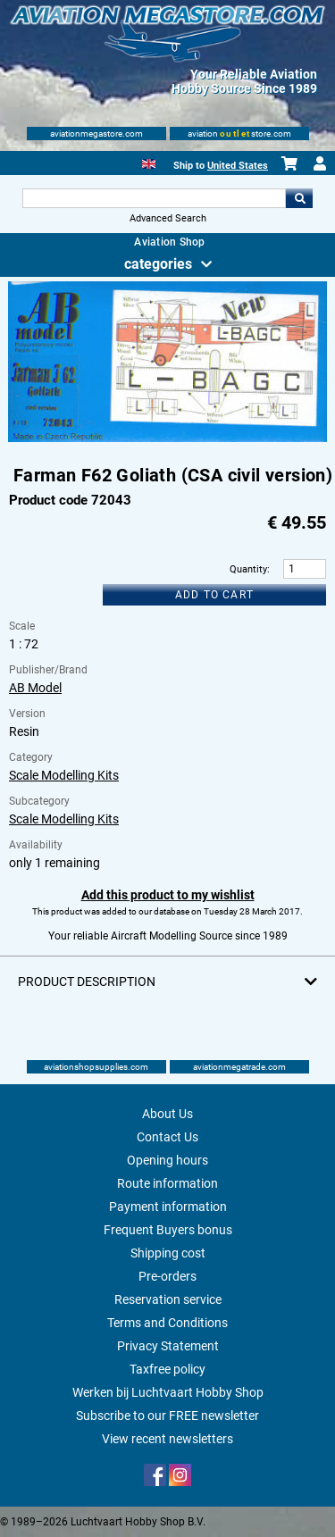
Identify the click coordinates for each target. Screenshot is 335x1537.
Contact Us (167, 1137)
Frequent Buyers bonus (168, 1230)
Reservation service (168, 1299)
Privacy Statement (168, 1346)
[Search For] (154, 198)
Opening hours (167, 1160)
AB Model (35, 688)
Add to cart (214, 595)
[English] (148, 162)
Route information (167, 1183)
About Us (167, 1114)
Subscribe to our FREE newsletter (167, 1415)
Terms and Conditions (167, 1323)
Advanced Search (168, 218)
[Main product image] (167, 438)
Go (299, 198)
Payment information (168, 1206)
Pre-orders (167, 1276)
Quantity (248, 569)
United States (237, 165)
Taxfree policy (167, 1369)
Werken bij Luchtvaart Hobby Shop (168, 1392)
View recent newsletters (167, 1439)
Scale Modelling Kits (64, 775)
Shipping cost (167, 1253)
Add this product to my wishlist (168, 895)
